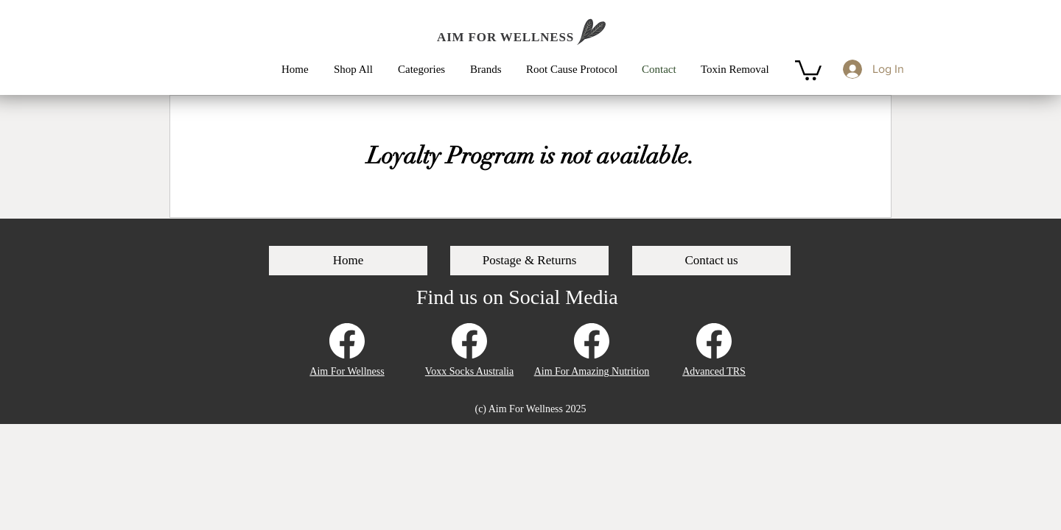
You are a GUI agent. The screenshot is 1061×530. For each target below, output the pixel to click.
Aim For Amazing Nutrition (592, 371)
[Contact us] (711, 260)
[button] (427, 69)
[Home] (348, 260)
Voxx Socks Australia (469, 371)
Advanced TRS (714, 371)
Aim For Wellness (346, 371)
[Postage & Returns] (529, 260)
